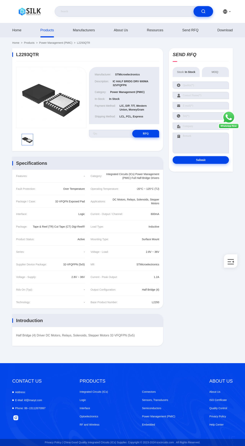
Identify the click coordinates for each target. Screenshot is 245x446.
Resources (155, 30)
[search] (203, 11)
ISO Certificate (218, 400)
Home (16, 30)
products (47, 30)
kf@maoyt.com (28, 400)
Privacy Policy (217, 416)
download (225, 30)
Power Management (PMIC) (56, 42)
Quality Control (218, 408)
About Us (121, 30)
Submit (201, 160)
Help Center (216, 424)
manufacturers (84, 30)
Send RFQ (190, 30)
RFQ (146, 133)
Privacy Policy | (54, 442)
